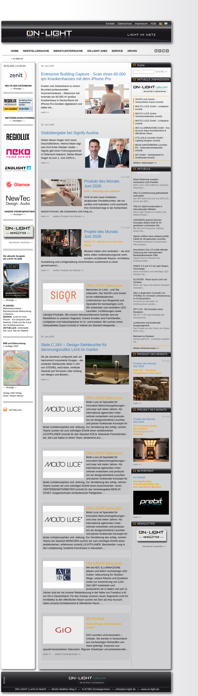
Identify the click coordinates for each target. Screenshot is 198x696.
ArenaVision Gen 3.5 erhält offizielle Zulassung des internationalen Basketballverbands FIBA (150, 252)
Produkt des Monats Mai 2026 (144, 365)
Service (117, 50)
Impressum (141, 23)
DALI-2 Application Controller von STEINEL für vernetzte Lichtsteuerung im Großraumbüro (151, 296)
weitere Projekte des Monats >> (68, 270)
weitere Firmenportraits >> (67, 654)
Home (15, 50)
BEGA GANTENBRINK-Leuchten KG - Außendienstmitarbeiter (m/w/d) (151, 148)
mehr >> (45, 112)
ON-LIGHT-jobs (97, 50)
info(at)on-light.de (126, 689)
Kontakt (110, 23)
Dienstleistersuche (68, 50)
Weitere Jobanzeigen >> (145, 163)
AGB (153, 23)
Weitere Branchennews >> (146, 348)
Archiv (132, 50)
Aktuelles (15, 410)
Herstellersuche (36, 50)
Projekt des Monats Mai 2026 (144, 420)
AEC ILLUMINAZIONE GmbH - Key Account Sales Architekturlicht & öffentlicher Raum (152, 131)
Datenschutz (125, 23)
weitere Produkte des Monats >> (68, 216)
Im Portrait (95, 618)
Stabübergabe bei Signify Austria (69, 133)
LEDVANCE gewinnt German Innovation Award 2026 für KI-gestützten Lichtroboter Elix (147, 223)
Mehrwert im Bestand (143, 336)
